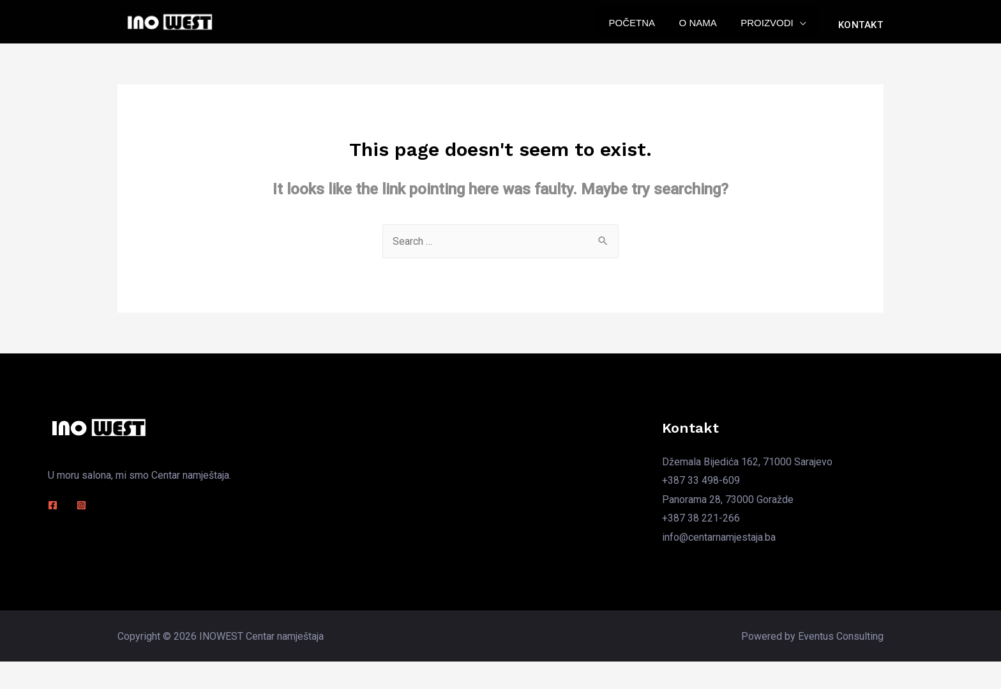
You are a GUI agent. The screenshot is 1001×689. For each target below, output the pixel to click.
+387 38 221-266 (701, 524)
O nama (705, 27)
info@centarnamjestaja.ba (719, 542)
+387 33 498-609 (701, 485)
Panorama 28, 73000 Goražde (728, 505)
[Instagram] (81, 510)
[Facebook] (52, 510)
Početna (644, 27)
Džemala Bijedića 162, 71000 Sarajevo (747, 466)
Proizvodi (769, 27)
